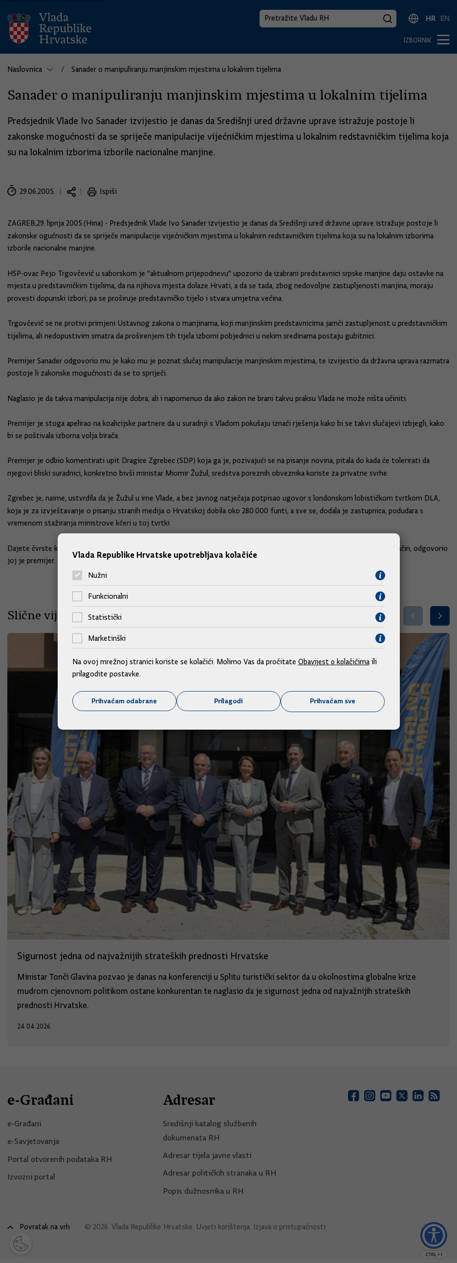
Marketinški (107, 638)
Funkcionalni (108, 596)
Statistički (105, 617)
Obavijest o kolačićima (334, 661)
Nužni (97, 575)
